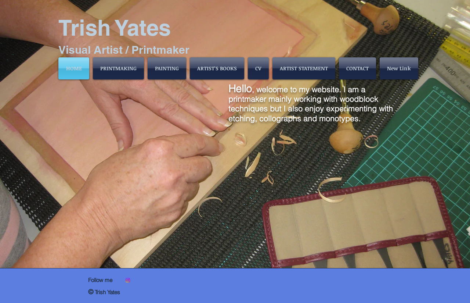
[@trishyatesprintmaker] (128, 280)
